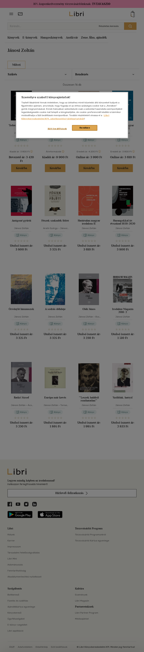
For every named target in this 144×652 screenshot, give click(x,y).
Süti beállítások (57, 128)
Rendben (85, 127)
